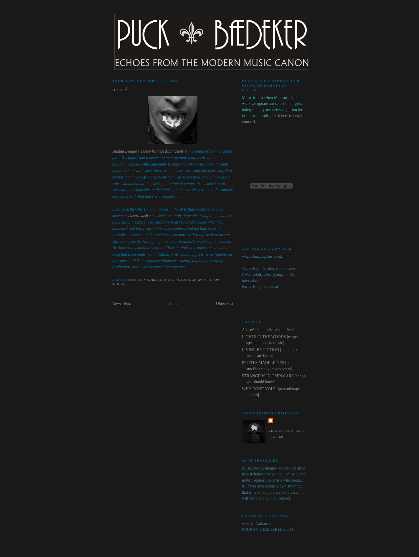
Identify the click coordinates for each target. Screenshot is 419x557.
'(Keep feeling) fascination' (162, 151)
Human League (124, 151)
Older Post (224, 303)
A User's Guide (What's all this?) (268, 330)
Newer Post (121, 303)
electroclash (138, 216)
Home (173, 303)
